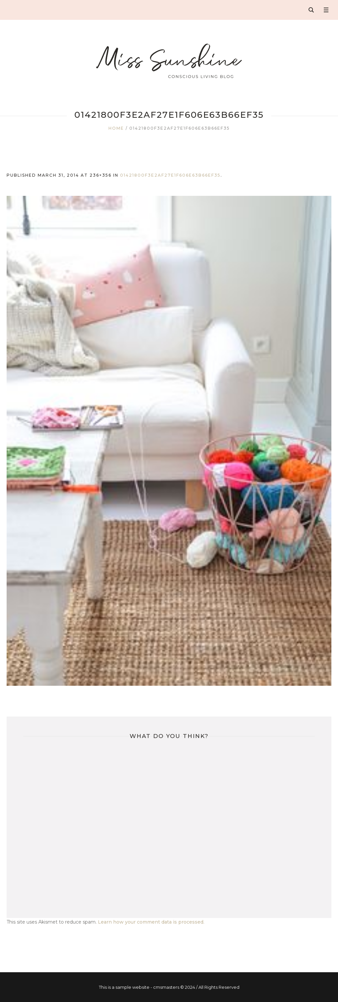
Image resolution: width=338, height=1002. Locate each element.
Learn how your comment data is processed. (151, 922)
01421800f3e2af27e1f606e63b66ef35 (170, 175)
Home (116, 128)
